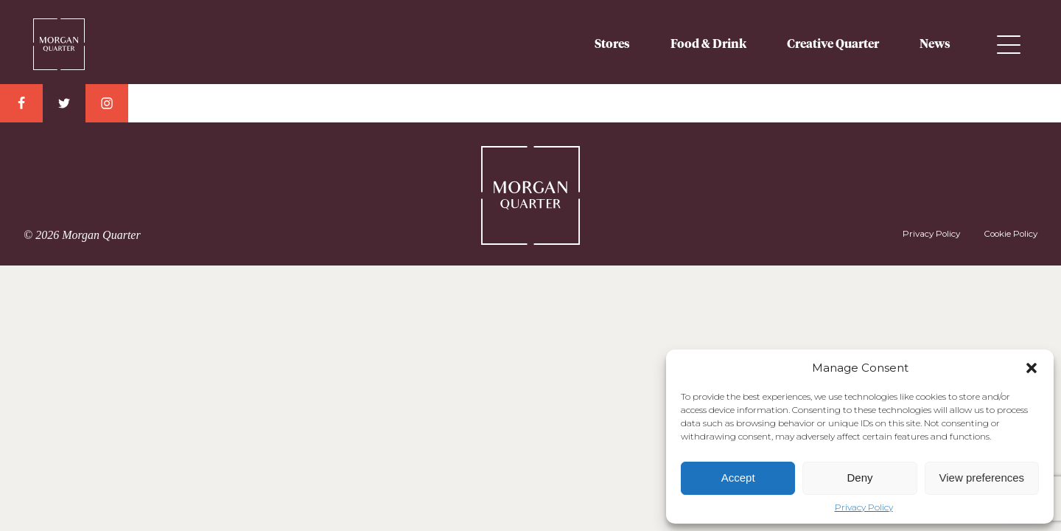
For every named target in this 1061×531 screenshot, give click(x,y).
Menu (1008, 44)
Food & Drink (708, 44)
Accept (738, 477)
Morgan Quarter (59, 38)
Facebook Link (21, 103)
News (935, 44)
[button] (1031, 368)
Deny (859, 477)
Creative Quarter (833, 44)
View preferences (982, 477)
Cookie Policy (1010, 234)
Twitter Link (64, 103)
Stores (612, 44)
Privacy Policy (864, 507)
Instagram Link (106, 103)
